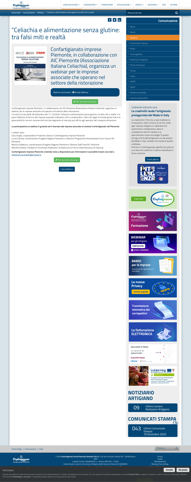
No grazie (183, 470)
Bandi (132, 32)
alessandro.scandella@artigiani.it (26, 154)
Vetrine (173, 4)
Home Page (16, 12)
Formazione (107, 4)
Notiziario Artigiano (139, 59)
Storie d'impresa (137, 65)
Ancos (133, 70)
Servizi (139, 4)
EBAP (132, 87)
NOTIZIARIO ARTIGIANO (141, 395)
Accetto (169, 470)
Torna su (167, 447)
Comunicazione (71, 4)
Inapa (132, 76)
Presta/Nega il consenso (21, 477)
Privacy (160, 456)
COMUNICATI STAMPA (152, 419)
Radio (132, 48)
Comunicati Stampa (139, 43)
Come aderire (153, 159)
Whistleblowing (160, 461)
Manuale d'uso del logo (160, 464)
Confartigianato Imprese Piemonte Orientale (21, 5)
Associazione (124, 4)
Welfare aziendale (138, 92)
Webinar (40, 12)
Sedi (164, 4)
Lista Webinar (67, 169)
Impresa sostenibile (138, 98)
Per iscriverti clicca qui (85, 101)
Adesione (153, 4)
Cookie (160, 459)
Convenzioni (90, 4)
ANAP (132, 81)
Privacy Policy (133, 474)
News (132, 26)
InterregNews (136, 54)
